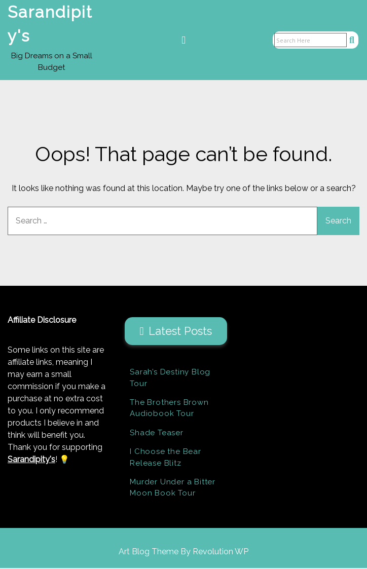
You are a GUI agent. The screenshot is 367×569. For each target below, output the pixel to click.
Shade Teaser (156, 433)
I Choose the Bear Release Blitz (165, 458)
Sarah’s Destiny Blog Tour (170, 378)
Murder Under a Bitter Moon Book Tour (172, 488)
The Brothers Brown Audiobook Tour (169, 409)
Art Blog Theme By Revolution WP (183, 552)
